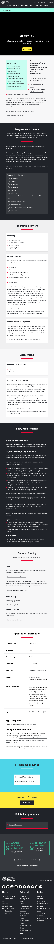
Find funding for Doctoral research (17, 605)
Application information (15, 78)
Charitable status (7, 938)
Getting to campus (8, 912)
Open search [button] (51, 5)
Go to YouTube (36, 886)
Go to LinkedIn (16, 886)
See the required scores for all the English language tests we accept (26, 493)
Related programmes (14, 86)
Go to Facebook (3, 886)
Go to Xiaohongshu (40, 886)
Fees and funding (13, 76)
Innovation (24, 5)
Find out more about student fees (17, 590)
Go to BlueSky (7, 886)
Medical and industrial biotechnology (18, 94)
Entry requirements (14, 73)
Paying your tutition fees (14, 620)
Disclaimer (40, 896)
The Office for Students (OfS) (37, 712)
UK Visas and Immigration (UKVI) (26, 524)
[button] (14, 860)
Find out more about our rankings (27, 865)
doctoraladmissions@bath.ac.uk (24, 781)
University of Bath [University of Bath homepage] (5, 2)
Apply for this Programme (16, 84)
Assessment (12, 71)
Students (43, 2)
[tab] (18, 859)
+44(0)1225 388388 (8, 908)
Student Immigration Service (39, 747)
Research (16, 5)
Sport (31, 5)
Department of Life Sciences (15, 116)
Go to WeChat (28, 886)
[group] (14, 848)
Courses (8, 5)
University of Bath (34, 677)
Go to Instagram (12, 886)
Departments (38, 5)
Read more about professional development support (24, 339)
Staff (35, 2)
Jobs (21, 933)
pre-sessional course (36, 506)
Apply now (27, 49)
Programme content (14, 68)
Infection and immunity (37, 92)
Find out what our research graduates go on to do (20, 111)
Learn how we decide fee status (16, 577)
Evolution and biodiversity (37, 89)
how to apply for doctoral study (27, 725)
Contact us (23, 896)
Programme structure (14, 66)
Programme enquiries (14, 81)
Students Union (25, 921)
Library (22, 918)
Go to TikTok (24, 886)
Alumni (51, 2)
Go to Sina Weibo (32, 886)
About (46, 5)
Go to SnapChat (20, 886)
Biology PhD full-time (15, 825)
